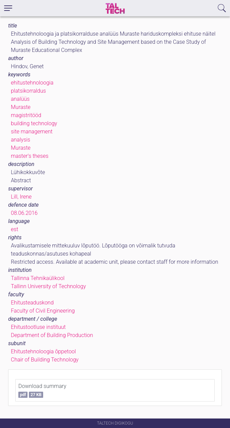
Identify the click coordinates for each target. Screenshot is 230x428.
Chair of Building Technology (44, 359)
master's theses (30, 156)
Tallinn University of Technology (48, 286)
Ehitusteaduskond (32, 302)
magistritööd (26, 115)
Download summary (42, 390)
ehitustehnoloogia (32, 82)
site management (32, 131)
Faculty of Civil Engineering (43, 311)
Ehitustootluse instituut (38, 327)
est (14, 229)
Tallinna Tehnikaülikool (38, 278)
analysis (20, 139)
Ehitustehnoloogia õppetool (43, 351)
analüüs (20, 99)
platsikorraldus (28, 91)
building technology (34, 123)
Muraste (21, 107)
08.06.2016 (24, 213)
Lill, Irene (21, 196)
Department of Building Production (52, 335)
